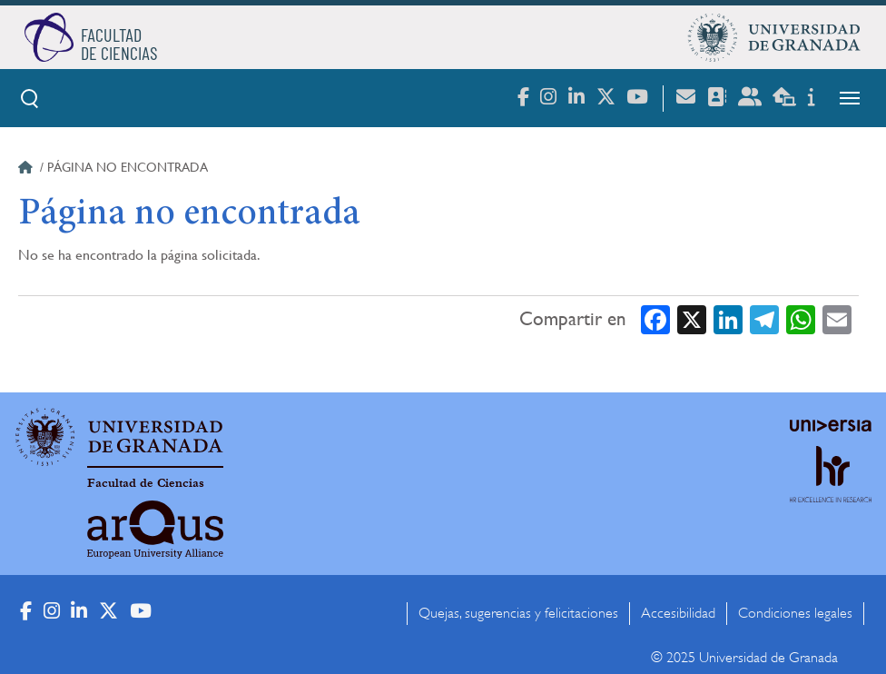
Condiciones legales (795, 613)
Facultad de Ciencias (145, 483)
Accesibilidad (678, 613)
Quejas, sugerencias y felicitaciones (518, 613)
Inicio (27, 170)
